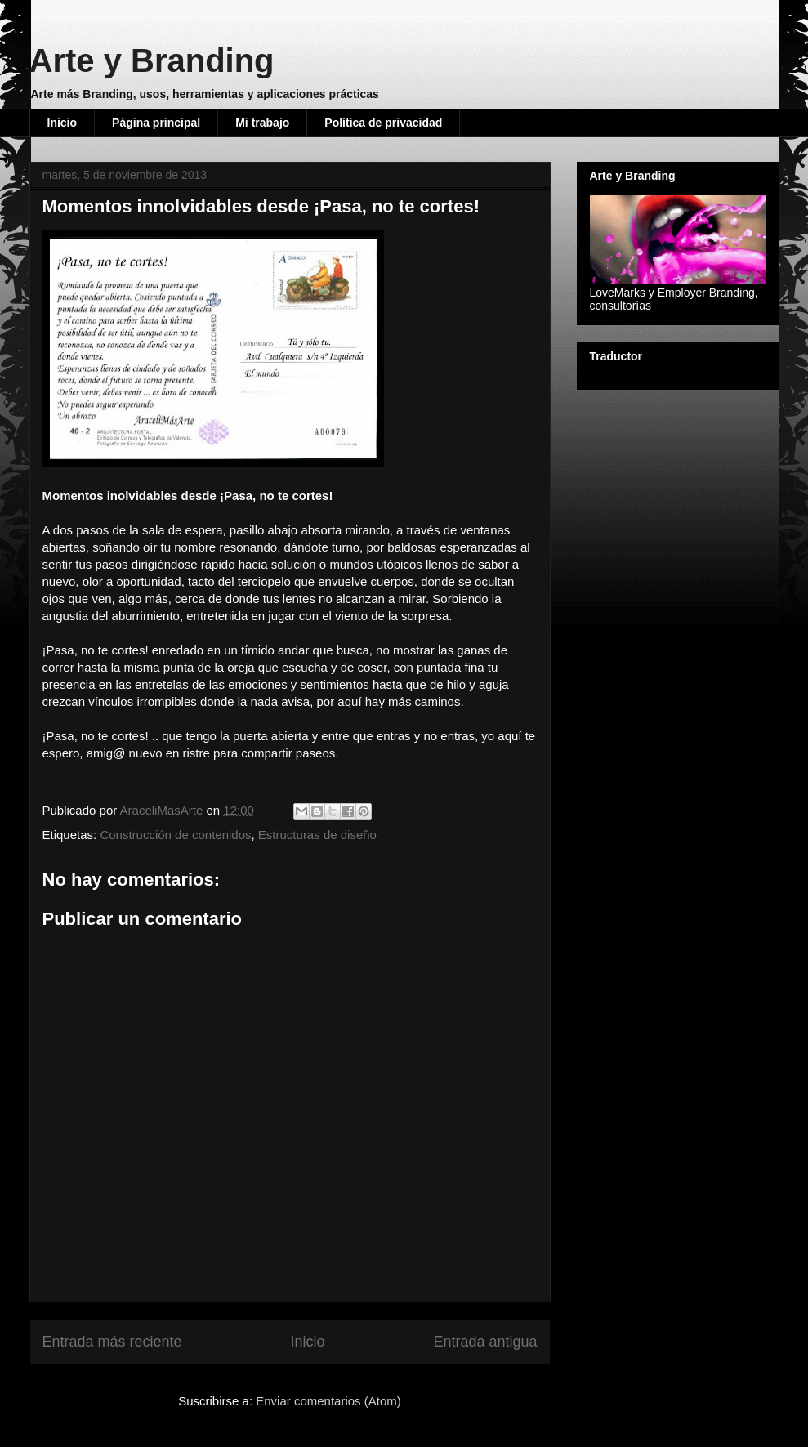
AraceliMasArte (163, 810)
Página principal (156, 122)
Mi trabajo (262, 122)
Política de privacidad (383, 122)
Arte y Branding (152, 60)
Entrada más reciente (112, 1341)
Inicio (62, 122)
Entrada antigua (485, 1341)
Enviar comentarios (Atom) (328, 1401)
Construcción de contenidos (175, 835)
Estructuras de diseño (317, 835)
